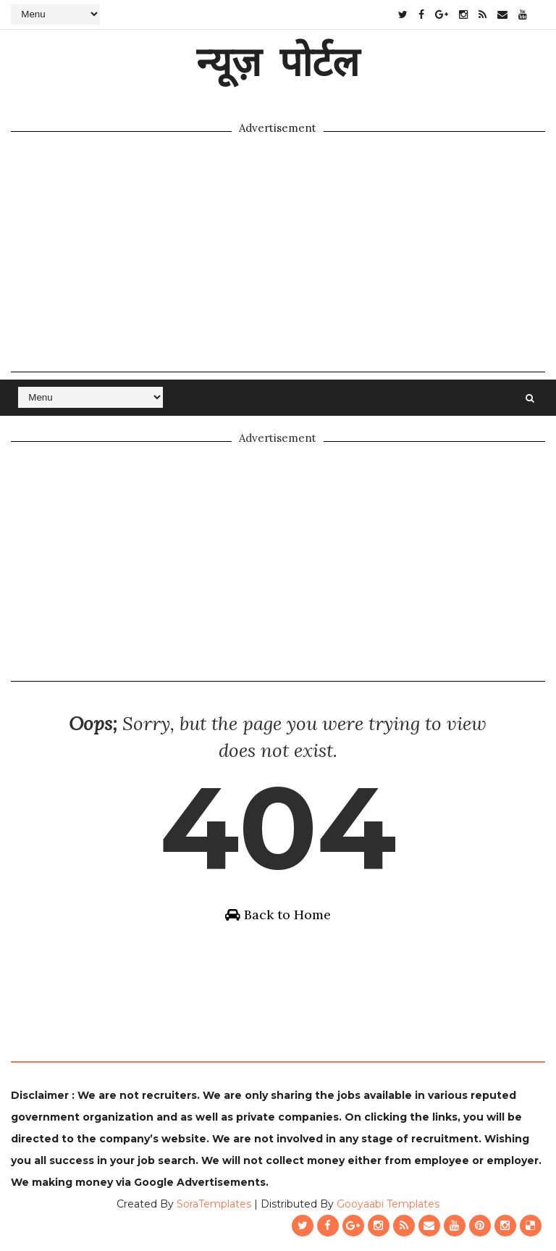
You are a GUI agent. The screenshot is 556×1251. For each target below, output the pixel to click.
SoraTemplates (214, 1203)
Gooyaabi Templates (388, 1203)
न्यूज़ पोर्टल (277, 61)
